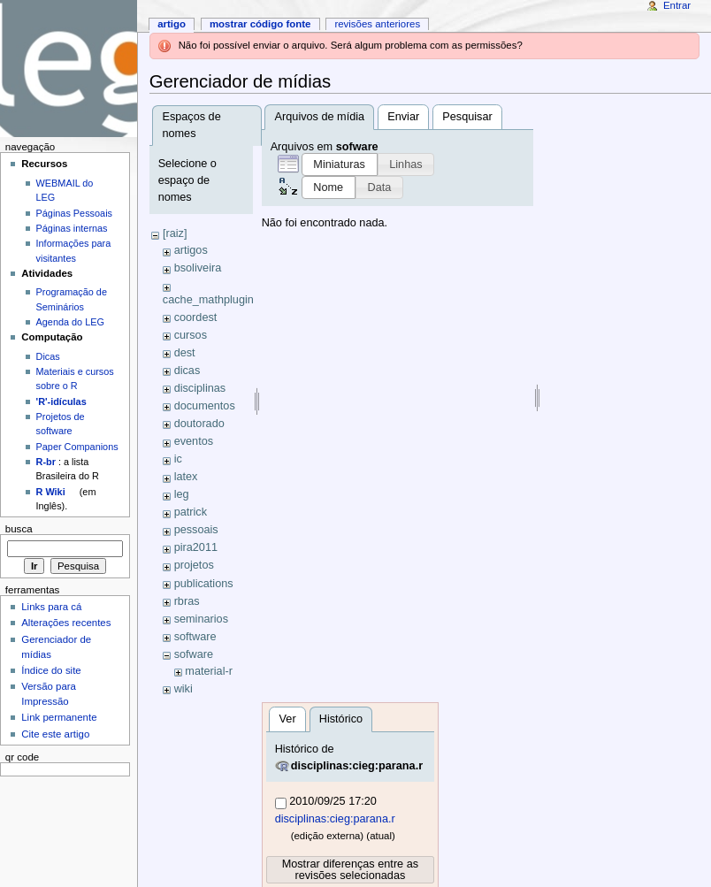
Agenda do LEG (70, 322)
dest (184, 353)
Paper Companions (77, 446)
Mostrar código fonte (260, 24)
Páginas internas (72, 228)
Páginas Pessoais (74, 213)
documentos (204, 406)
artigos (191, 250)
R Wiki (50, 491)
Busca (19, 529)
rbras (187, 601)
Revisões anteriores (377, 24)
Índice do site (51, 670)
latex (186, 476)
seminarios (201, 619)
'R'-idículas (61, 401)
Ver (287, 719)
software (195, 637)
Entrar (677, 5)
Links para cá (51, 606)
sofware (193, 654)
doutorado (199, 423)
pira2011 (196, 547)
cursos (190, 335)
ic (178, 459)
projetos (194, 565)
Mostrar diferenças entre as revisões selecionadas (350, 870)
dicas (187, 370)
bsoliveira (198, 268)
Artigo (171, 24)
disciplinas (200, 388)
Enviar (403, 117)
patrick (190, 512)
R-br (46, 461)
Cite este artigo (55, 734)
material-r (209, 671)
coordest (196, 317)
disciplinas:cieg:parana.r (357, 766)
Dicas (48, 356)
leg (181, 494)
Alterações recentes (66, 622)
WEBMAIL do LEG (65, 190)
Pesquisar (467, 117)
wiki (183, 689)
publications (203, 583)
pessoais (196, 530)
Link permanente (58, 717)
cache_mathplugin (208, 300)
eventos (193, 441)
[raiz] (175, 233)
